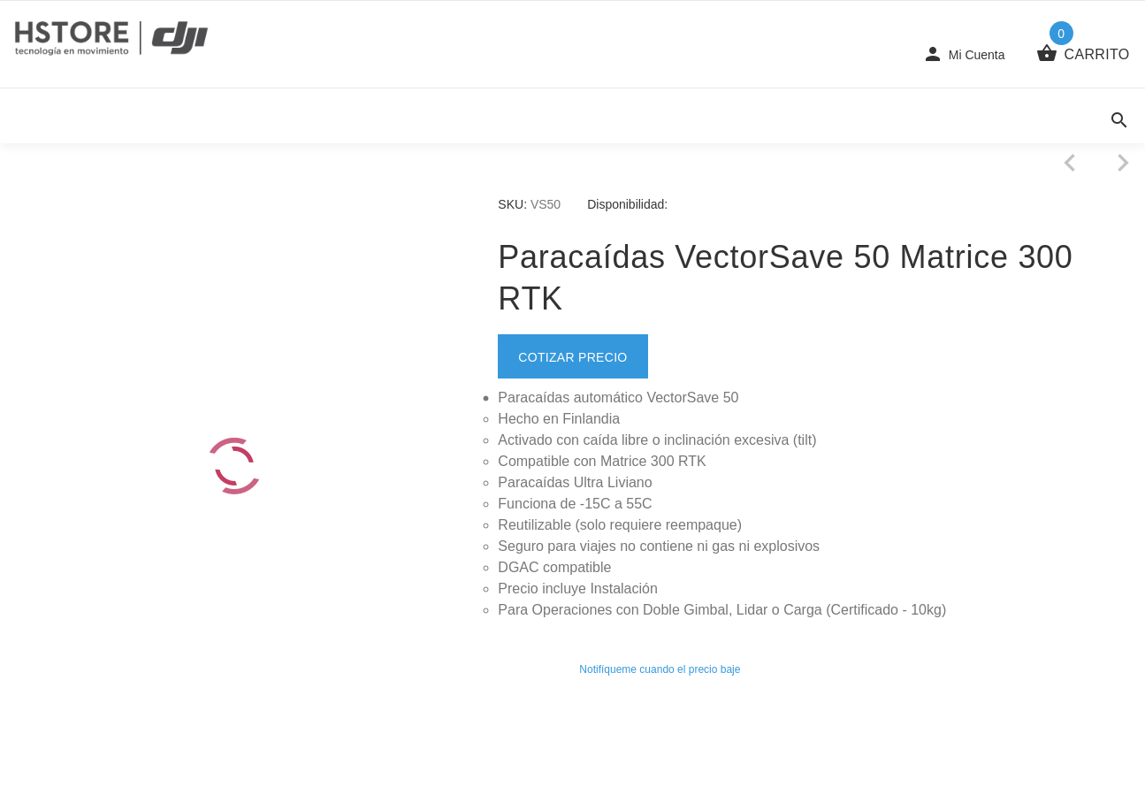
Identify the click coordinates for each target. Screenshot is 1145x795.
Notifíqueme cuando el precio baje (659, 669)
